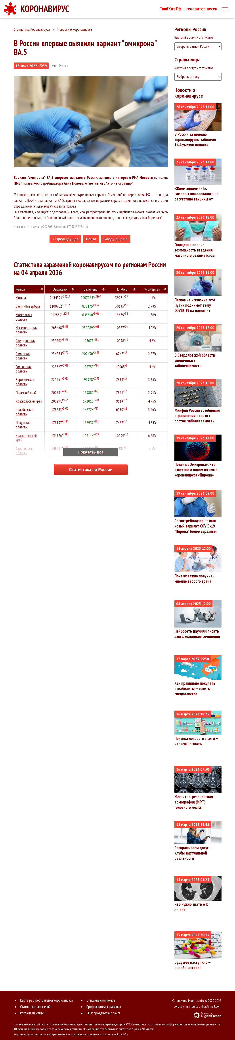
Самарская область (23, 356)
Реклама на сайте (32, 1013)
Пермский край (26, 393)
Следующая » (115, 239)
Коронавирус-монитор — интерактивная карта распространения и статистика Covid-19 (71, 1034)
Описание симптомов (100, 1000)
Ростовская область (24, 369)
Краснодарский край (26, 438)
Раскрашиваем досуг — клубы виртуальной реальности (193, 853)
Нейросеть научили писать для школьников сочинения (197, 633)
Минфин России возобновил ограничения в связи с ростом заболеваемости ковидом (197, 418)
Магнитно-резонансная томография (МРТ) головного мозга (193, 802)
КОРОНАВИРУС (44, 8)
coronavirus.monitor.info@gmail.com (197, 1006)
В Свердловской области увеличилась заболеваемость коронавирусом (194, 363)
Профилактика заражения (103, 1006)
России (157, 264)
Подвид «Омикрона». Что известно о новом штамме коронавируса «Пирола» (196, 470)
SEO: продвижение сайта (103, 1013)
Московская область (24, 317)
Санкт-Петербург (28, 306)
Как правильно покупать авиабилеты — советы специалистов (194, 688)
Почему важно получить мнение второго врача (194, 578)
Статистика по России (91, 469)
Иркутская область (23, 425)
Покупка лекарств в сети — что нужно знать (196, 741)
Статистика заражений (35, 1006)
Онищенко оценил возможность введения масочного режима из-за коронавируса (194, 252)
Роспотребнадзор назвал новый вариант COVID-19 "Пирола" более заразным (195, 526)
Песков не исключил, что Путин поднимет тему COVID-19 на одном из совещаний (194, 307)
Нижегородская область (27, 330)
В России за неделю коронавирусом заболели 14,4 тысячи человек (195, 139)
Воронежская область (25, 382)
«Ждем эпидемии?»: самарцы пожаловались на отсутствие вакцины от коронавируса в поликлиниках (196, 199)
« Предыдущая (65, 239)
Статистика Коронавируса (32, 29)
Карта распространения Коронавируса (46, 1000)
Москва (21, 297)
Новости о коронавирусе (74, 29)
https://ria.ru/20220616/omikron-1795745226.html (57, 227)
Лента (91, 239)
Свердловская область (26, 343)
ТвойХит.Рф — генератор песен (188, 9)
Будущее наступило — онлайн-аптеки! (192, 965)
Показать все (91, 452)
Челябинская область (24, 412)
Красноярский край (29, 401)
